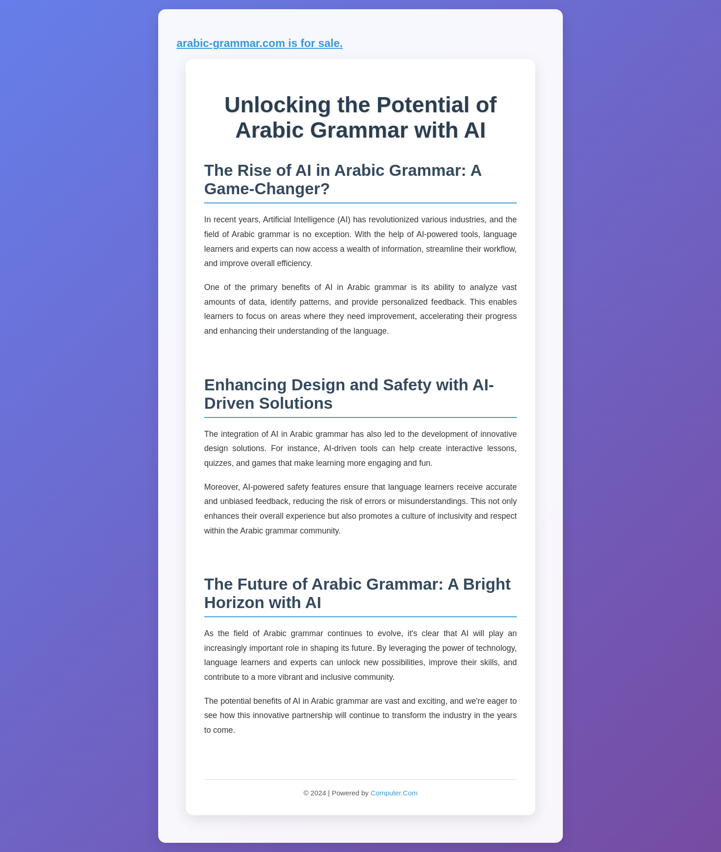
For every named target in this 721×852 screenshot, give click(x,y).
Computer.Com (394, 793)
